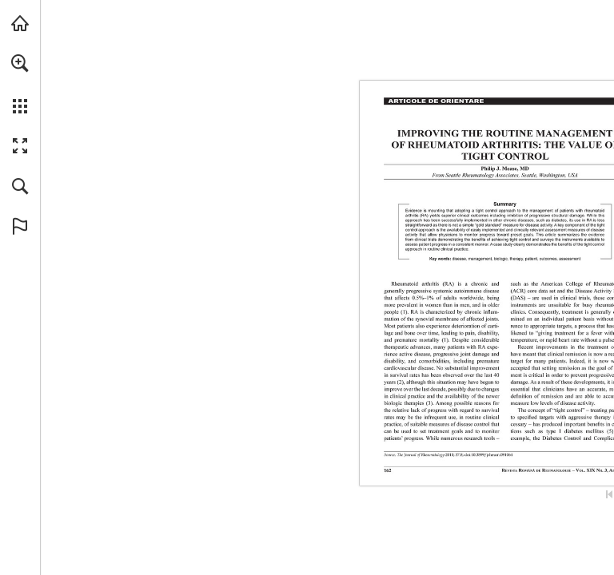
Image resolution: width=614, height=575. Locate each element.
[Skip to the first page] (609, 494)
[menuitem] (20, 84)
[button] (20, 63)
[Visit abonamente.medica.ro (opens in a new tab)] (20, 23)
